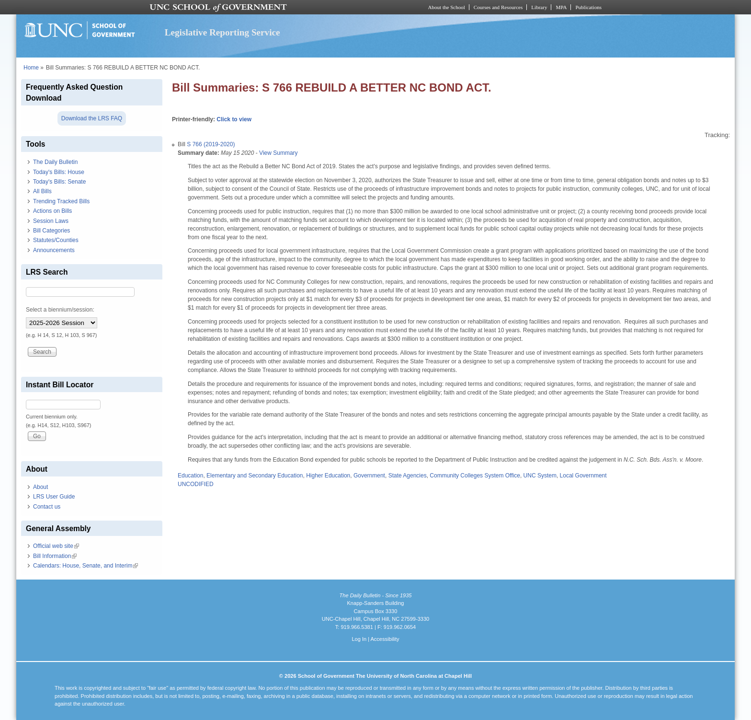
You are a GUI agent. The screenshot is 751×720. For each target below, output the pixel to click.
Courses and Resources (498, 7)
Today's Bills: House (58, 172)
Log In (359, 639)
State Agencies (407, 475)
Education (190, 475)
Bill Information (55, 556)
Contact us (46, 506)
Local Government (583, 475)
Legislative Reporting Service (222, 32)
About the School (446, 7)
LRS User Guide (54, 496)
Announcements (54, 250)
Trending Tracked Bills (61, 201)
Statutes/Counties (56, 240)
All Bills (42, 191)
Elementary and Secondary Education (254, 475)
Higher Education (328, 475)
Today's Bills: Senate (59, 181)
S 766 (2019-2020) (211, 144)
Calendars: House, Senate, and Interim (85, 565)
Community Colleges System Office (475, 475)
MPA (561, 7)
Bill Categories (51, 230)
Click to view (233, 119)
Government (369, 475)
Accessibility (384, 639)
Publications (588, 7)
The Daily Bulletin (55, 162)
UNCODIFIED (196, 484)
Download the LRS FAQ (91, 118)
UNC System (540, 475)
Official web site (56, 546)
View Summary (278, 153)
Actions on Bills (52, 211)
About (40, 487)
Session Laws (50, 221)
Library (539, 7)
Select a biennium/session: (60, 309)
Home (31, 67)
